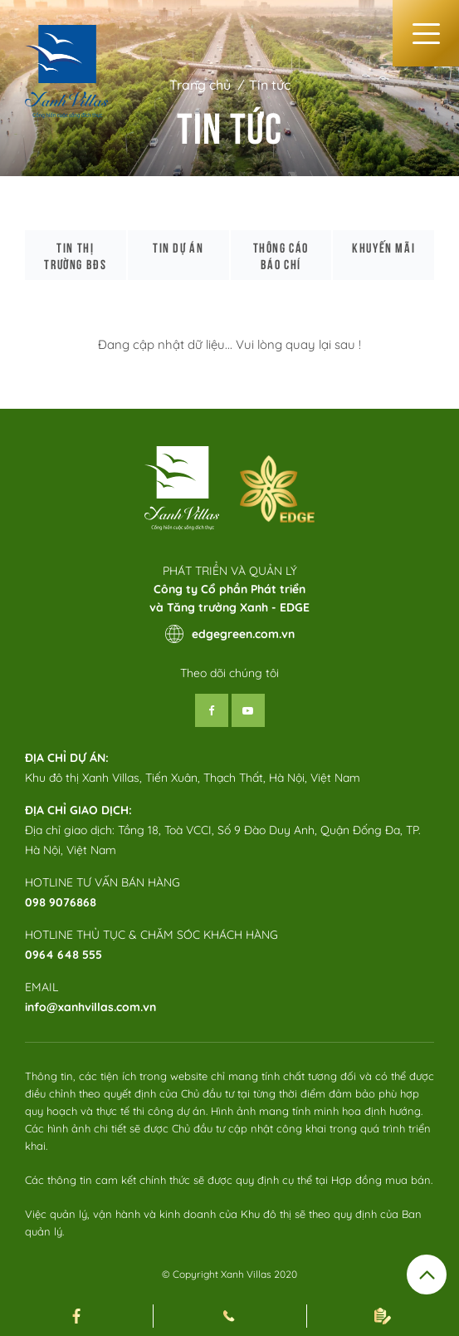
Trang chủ (200, 84)
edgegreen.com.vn (230, 634)
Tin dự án (178, 246)
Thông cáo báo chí (281, 255)
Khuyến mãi (383, 246)
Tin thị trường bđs (75, 255)
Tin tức (270, 84)
